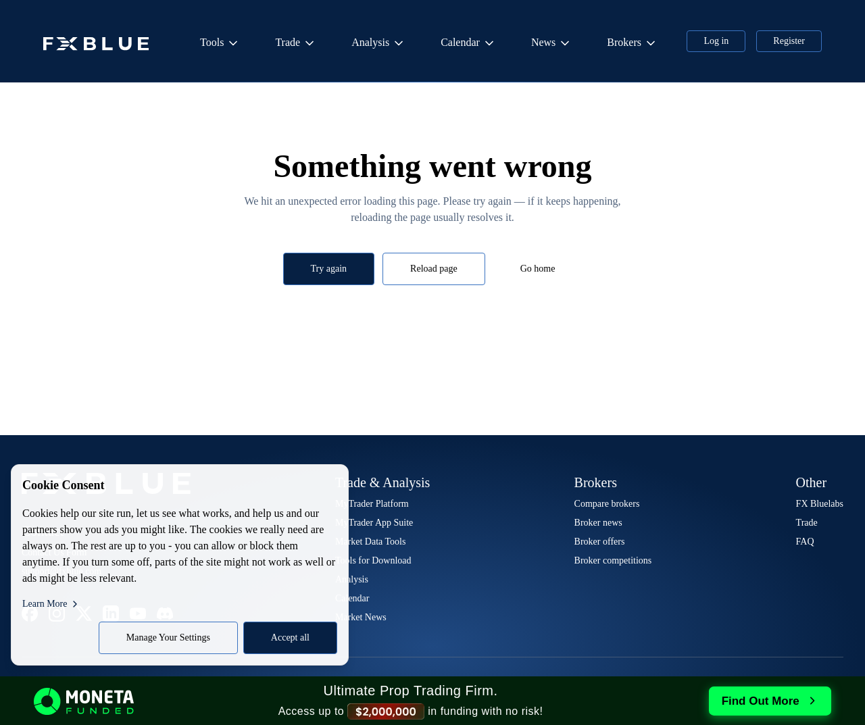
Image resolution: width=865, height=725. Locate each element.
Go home (537, 269)
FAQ (805, 541)
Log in (715, 41)
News (551, 43)
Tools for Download (373, 560)
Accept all (290, 637)
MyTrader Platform (372, 504)
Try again (329, 269)
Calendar (468, 43)
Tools (220, 43)
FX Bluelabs (819, 504)
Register (789, 41)
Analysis (378, 43)
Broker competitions (613, 560)
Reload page (434, 269)
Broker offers (599, 541)
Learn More (51, 604)
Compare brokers (607, 504)
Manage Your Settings (168, 637)
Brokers (632, 43)
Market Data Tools (370, 541)
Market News (361, 617)
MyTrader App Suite (374, 523)
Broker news (598, 523)
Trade (295, 43)
